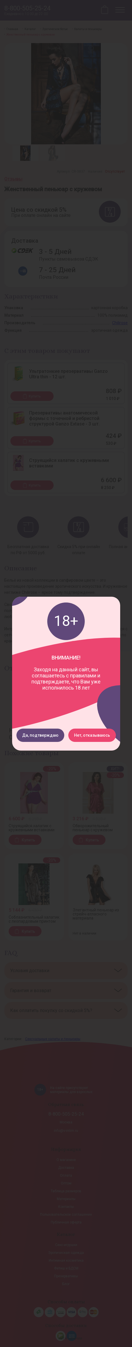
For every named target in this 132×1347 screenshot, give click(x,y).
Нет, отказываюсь (92, 735)
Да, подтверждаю (40, 735)
